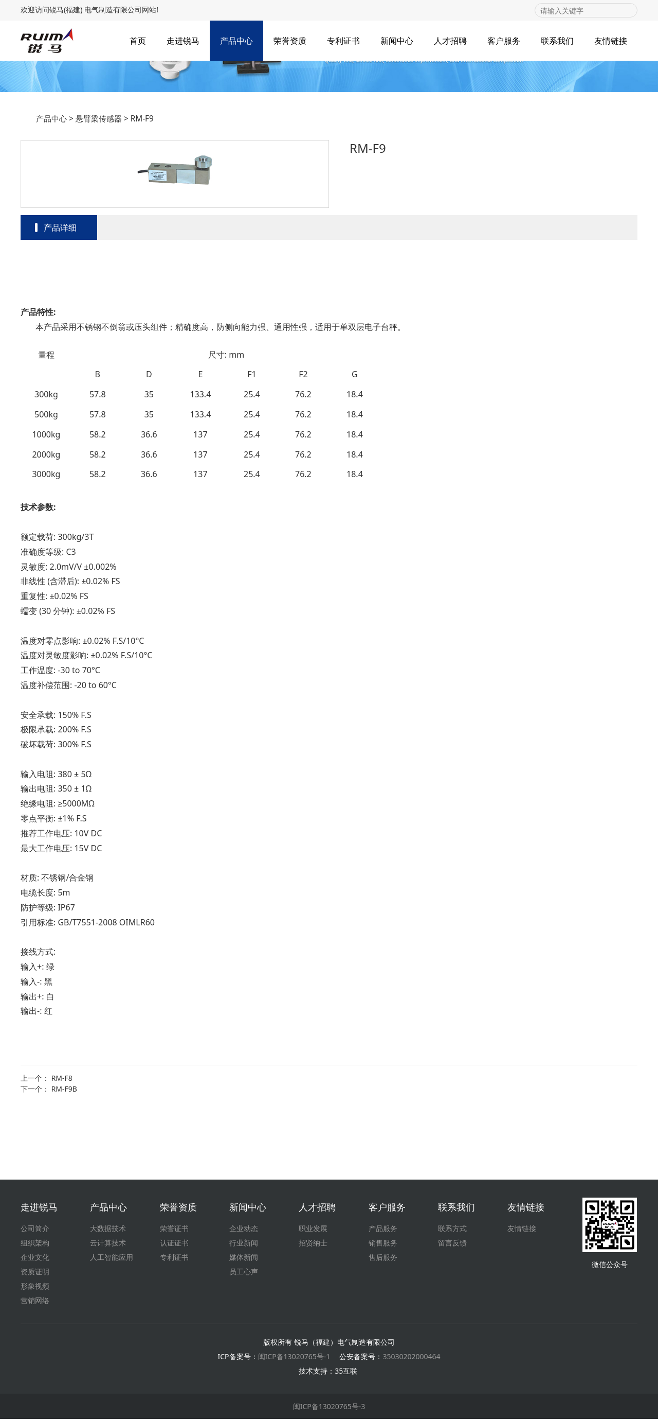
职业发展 (313, 1231)
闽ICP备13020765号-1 (294, 1359)
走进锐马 (183, 40)
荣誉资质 (289, 40)
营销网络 (35, 1303)
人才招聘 (450, 40)
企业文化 (35, 1260)
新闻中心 (396, 40)
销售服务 (383, 1246)
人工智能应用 (111, 1260)
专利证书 (343, 40)
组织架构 (35, 1246)
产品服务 (383, 1231)
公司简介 (35, 1231)
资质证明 (35, 1274)
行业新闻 (243, 1246)
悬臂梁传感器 (99, 179)
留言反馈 (452, 1246)
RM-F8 (61, 1139)
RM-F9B (64, 1149)
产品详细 (60, 288)
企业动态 (243, 1231)
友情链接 (610, 40)
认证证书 (174, 1246)
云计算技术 (108, 1246)
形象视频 (35, 1289)
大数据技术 (108, 1231)
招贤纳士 (313, 1246)
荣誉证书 (174, 1231)
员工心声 (243, 1274)
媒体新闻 (243, 1260)
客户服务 (503, 40)
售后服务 (383, 1260)
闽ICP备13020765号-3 (329, 1409)
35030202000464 (411, 1359)
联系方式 (452, 1231)
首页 (138, 40)
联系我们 (557, 40)
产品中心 (236, 40)
